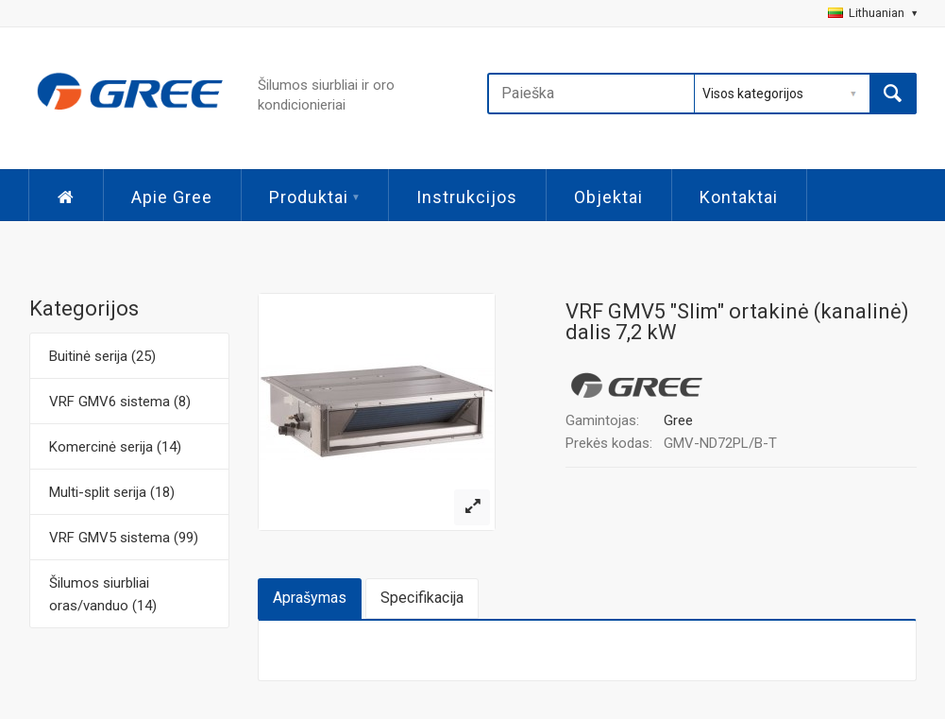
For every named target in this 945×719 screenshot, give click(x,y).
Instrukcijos (466, 197)
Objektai (608, 197)
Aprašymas (309, 598)
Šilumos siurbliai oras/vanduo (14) (103, 594)
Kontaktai (739, 197)
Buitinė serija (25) (102, 356)
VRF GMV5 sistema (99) (123, 537)
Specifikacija (422, 598)
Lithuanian (872, 13)
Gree (678, 420)
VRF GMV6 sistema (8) (120, 401)
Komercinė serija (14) (115, 446)
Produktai (314, 197)
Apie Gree (171, 197)
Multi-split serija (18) (112, 492)
